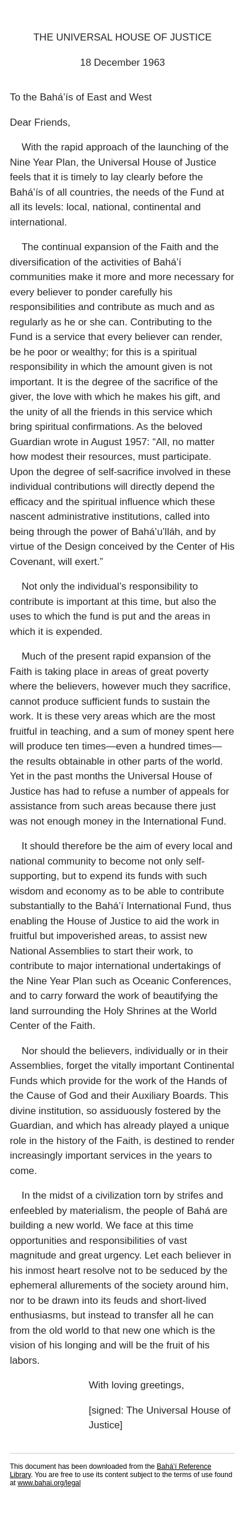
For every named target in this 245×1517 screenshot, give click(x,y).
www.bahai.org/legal (49, 1483)
